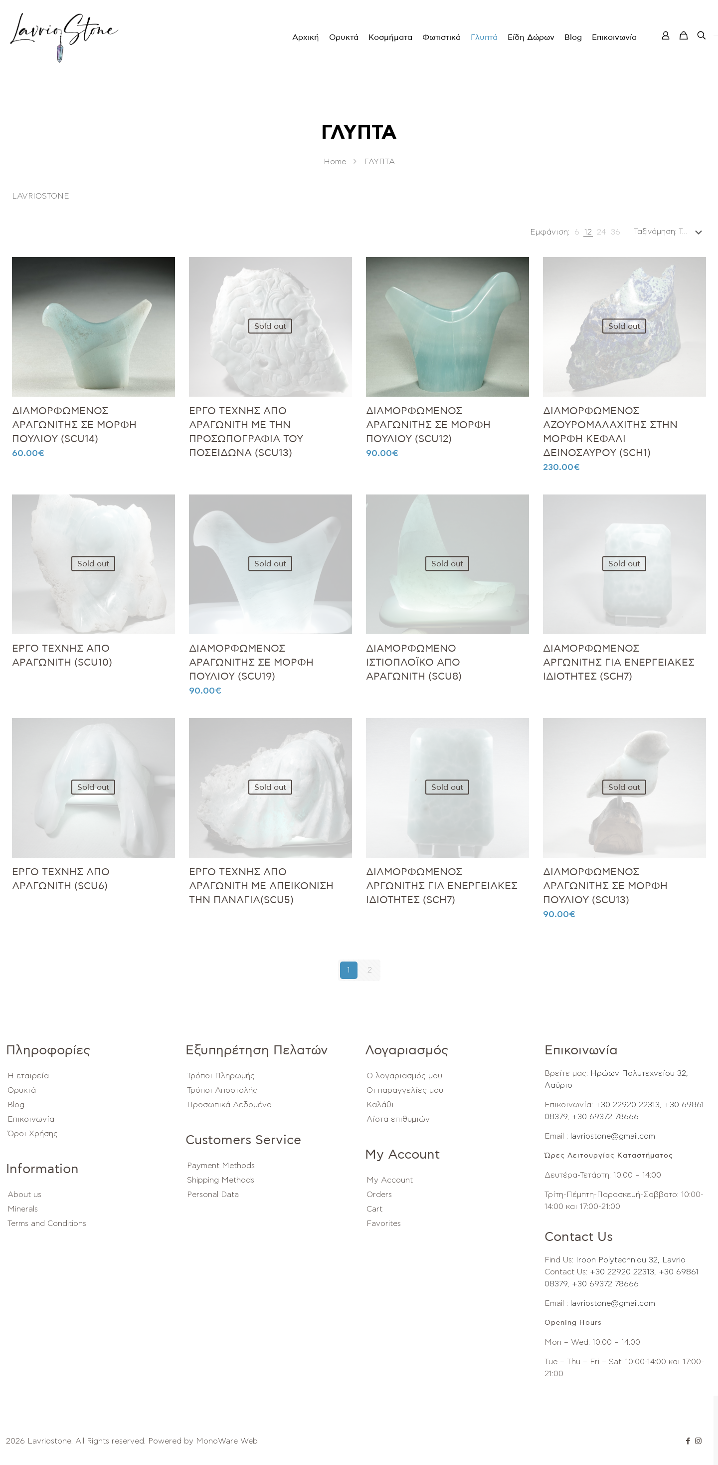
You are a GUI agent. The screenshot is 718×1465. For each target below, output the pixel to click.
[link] (576, 232)
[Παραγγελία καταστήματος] (670, 232)
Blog (15, 1105)
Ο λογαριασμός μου (404, 1076)
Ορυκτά (21, 1090)
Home (335, 162)
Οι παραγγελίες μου (404, 1090)
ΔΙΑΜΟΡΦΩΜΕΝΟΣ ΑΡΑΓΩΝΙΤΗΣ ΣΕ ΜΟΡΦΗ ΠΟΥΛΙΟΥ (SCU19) (251, 663)
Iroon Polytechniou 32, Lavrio (631, 1260)
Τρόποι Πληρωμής (221, 1076)
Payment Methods (221, 1166)
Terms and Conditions (46, 1223)
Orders (379, 1195)
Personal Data (213, 1195)
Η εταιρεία (28, 1076)
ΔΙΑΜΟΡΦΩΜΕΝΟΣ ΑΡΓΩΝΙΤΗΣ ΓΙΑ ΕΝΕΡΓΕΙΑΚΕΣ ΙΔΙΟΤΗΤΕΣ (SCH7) (619, 663)
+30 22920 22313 (626, 1105)
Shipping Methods (220, 1180)
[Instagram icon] (698, 1441)
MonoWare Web (227, 1441)
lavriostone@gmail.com (612, 1136)
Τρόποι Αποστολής (222, 1090)
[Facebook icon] (688, 1441)
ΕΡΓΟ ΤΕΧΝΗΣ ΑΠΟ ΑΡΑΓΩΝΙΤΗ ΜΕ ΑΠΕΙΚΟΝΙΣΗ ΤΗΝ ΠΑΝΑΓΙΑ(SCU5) (261, 886)
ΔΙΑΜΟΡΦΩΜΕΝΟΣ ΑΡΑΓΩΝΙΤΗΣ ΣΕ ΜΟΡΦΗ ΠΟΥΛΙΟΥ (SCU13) (605, 886)
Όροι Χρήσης (32, 1134)
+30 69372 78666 (604, 1117)
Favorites (383, 1223)
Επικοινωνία (30, 1119)
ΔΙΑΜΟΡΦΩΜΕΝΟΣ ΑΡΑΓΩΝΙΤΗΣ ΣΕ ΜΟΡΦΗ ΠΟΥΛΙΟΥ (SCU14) (74, 425)
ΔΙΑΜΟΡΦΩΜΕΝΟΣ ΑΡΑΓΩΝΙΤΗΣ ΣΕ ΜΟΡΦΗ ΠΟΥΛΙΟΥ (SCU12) (428, 425)
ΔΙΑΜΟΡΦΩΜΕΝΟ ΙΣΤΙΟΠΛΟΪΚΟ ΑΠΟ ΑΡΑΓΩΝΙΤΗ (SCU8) (414, 663)
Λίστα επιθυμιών (398, 1119)
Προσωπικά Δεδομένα (229, 1105)
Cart (374, 1209)
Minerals (22, 1209)
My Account (389, 1180)
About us (24, 1195)
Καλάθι (380, 1105)
